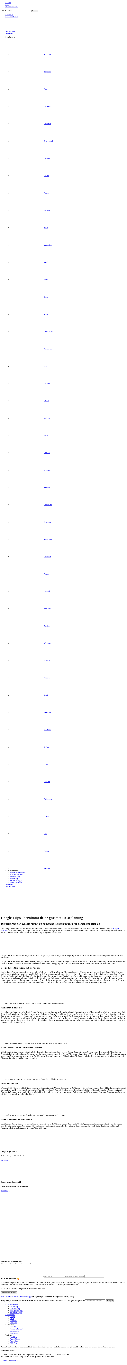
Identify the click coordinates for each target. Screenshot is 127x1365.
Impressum (14, 1336)
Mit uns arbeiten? (11, 7)
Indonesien (31, 245)
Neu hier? (13, 1340)
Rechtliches (9, 1327)
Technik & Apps (26, 1299)
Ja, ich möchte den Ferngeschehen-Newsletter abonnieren (24, 1291)
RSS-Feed (13, 1346)
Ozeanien (13, 1325)
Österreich (30, 557)
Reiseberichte (10, 1317)
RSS (7, 5)
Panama (29, 574)
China (29, 89)
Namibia (30, 487)
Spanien (29, 695)
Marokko (30, 453)
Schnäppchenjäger (16, 1313)
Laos (28, 366)
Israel (29, 280)
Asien (12, 1321)
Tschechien (31, 799)
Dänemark (30, 124)
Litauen (29, 401)
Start (2, 1299)
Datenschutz (14, 1334)
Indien (29, 228)
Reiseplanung (15, 1311)
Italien (29, 297)
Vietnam (30, 868)
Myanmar (30, 470)
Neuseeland (31, 505)
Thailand (30, 782)
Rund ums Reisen (11, 17)
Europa (12, 1319)
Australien (30, 54)
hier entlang (5, 1160)
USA (28, 834)
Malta (29, 435)
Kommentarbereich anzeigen (11, 1262)
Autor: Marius (15, 1342)
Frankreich (30, 210)
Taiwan (29, 764)
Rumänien (30, 609)
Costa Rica (31, 106)
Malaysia (30, 418)
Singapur (30, 678)
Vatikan (29, 851)
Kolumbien (31, 349)
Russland (30, 626)
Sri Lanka (30, 712)
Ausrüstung (14, 1309)
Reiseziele (9, 15)
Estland (29, 176)
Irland (29, 262)
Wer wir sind (10, 31)
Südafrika (30, 730)
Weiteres (8, 1338)
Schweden (30, 643)
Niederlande (31, 539)
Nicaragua (30, 522)
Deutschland (31, 141)
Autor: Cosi (14, 1344)
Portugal (30, 591)
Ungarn (29, 816)
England (30, 158)
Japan (29, 314)
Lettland (30, 383)
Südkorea (30, 747)
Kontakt (8, 3)
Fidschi (29, 193)
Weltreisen (9, 33)
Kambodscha (31, 331)
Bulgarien (30, 72)
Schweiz (30, 660)
